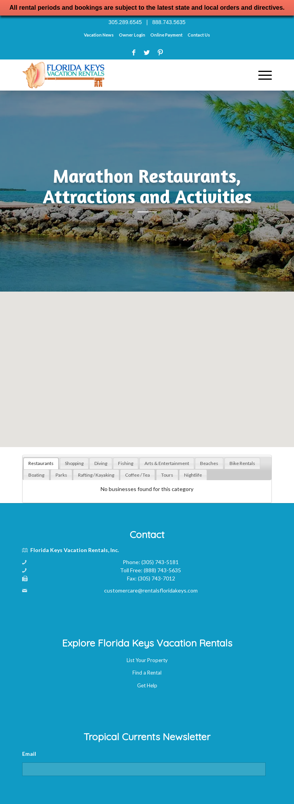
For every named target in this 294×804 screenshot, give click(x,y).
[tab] (41, 463)
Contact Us (199, 34)
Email (29, 753)
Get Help (147, 685)
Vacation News (99, 34)
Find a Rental (147, 672)
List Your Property (147, 660)
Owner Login (132, 34)
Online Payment (166, 34)
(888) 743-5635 (162, 570)
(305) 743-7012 (156, 578)
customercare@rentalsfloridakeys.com (151, 590)
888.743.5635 (169, 22)
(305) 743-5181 (160, 562)
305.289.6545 (125, 22)
